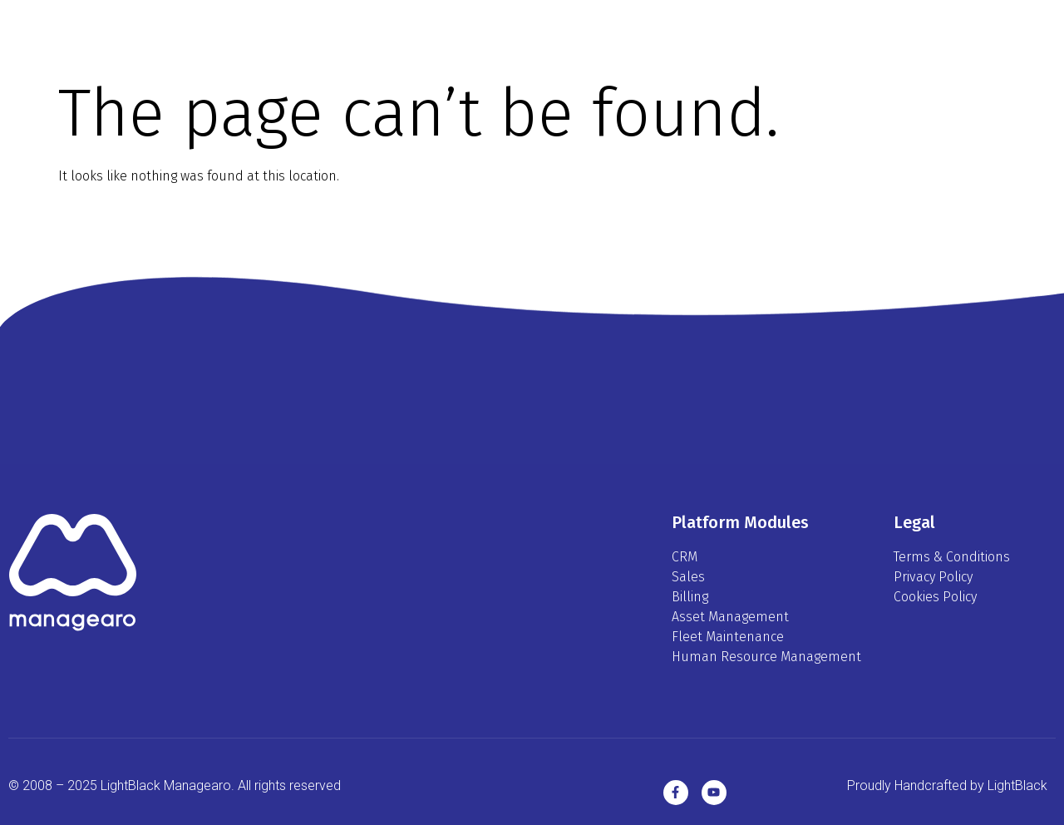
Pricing (650, 33)
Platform (450, 33)
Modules (553, 33)
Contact (745, 33)
